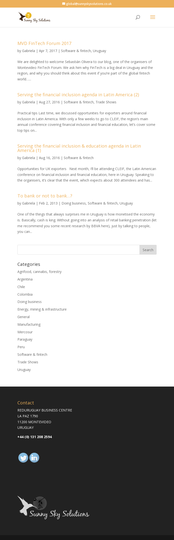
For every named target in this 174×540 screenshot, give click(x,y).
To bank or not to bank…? (44, 196)
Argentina (25, 279)
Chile (21, 286)
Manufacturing (28, 324)
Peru (21, 347)
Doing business (74, 203)
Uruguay (99, 50)
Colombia (25, 294)
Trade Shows (106, 102)
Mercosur (25, 332)
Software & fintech (76, 50)
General (23, 316)
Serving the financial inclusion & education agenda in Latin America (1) (79, 148)
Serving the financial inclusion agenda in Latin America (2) (78, 94)
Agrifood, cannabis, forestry (39, 271)
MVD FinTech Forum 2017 (44, 43)
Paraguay (24, 339)
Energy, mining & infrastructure (42, 309)
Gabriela (28, 50)
